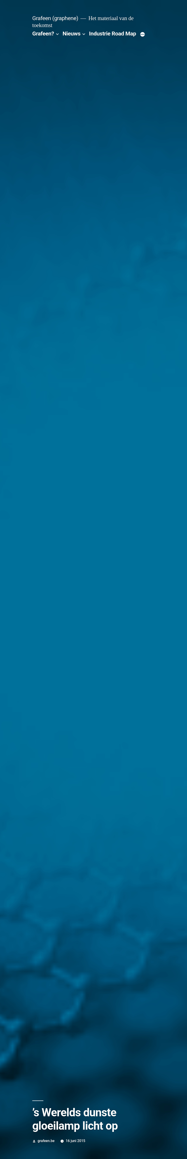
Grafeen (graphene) (55, 18)
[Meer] (142, 34)
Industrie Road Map (112, 33)
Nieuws (71, 33)
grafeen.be (46, 1141)
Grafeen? (43, 33)
